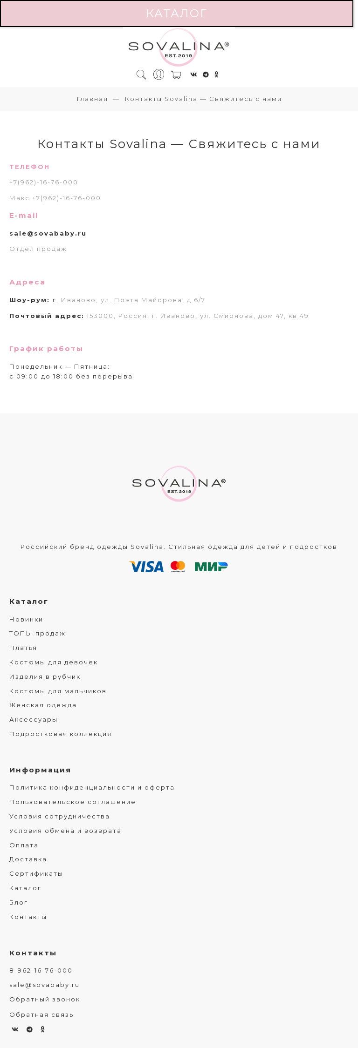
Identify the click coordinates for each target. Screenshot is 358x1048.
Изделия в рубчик (45, 676)
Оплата (24, 845)
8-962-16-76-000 (41, 970)
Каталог (176, 13)
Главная (92, 98)
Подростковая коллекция (60, 733)
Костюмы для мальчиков (58, 691)
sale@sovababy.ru (48, 233)
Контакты (28, 916)
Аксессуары (33, 719)
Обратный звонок (44, 999)
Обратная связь (41, 1014)
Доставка (28, 859)
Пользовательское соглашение (72, 801)
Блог (18, 902)
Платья (23, 647)
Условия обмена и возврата (65, 830)
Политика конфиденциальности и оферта (92, 787)
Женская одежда (43, 705)
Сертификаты (36, 873)
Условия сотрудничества (59, 816)
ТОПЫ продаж (37, 633)
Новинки (26, 619)
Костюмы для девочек (53, 662)
